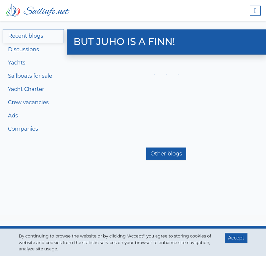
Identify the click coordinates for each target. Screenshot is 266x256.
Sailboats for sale (30, 76)
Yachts (17, 63)
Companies (23, 129)
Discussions (23, 49)
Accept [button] (236, 238)
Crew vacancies (28, 102)
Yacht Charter (26, 89)
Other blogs (166, 153)
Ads (13, 115)
